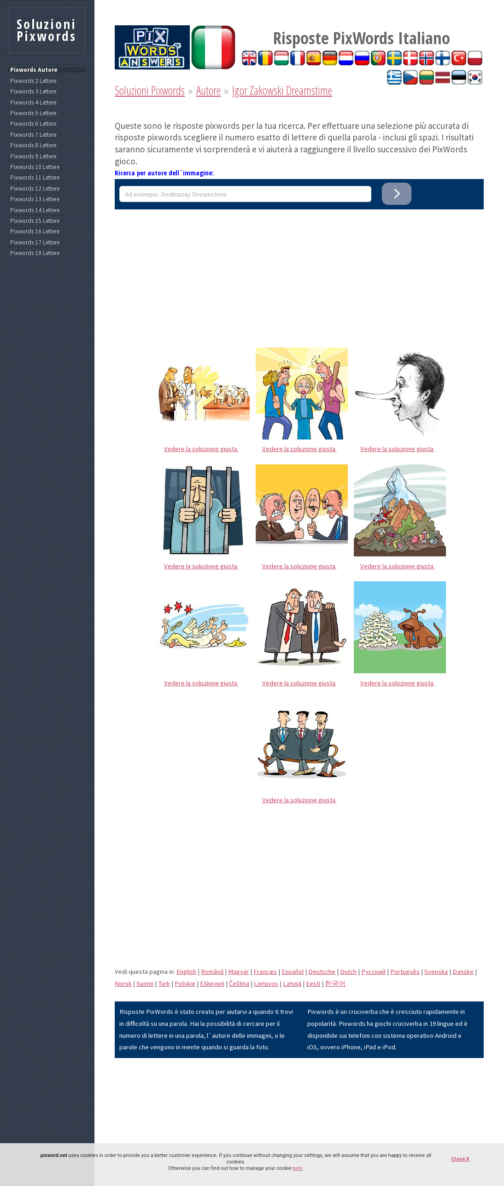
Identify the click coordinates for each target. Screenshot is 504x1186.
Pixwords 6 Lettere (33, 124)
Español (292, 971)
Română (212, 971)
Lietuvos (266, 983)
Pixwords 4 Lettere (33, 102)
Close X (460, 1158)
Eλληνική (212, 983)
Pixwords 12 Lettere (34, 188)
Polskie (185, 983)
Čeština (239, 983)
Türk (164, 983)
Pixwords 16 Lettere (34, 231)
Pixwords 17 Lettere (34, 242)
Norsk (123, 983)
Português (405, 971)
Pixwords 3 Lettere (33, 91)
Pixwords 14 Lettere (34, 210)
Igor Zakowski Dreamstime (282, 90)
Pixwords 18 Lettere (34, 253)
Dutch (348, 971)
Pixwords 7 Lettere (33, 135)
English (186, 971)
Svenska (436, 971)
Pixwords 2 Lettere (33, 81)
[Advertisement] (299, 273)
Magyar (238, 971)
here (297, 1168)
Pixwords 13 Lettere (34, 199)
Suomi (144, 983)
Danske (463, 971)
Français (265, 971)
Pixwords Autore (34, 70)
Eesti (313, 983)
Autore (208, 90)
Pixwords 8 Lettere (33, 145)
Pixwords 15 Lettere (34, 221)
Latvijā (292, 983)
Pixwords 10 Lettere (34, 167)
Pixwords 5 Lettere (33, 113)
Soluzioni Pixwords (150, 90)
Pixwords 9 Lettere (33, 156)
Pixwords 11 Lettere (34, 177)
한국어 (335, 983)
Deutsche (321, 971)
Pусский (373, 971)
